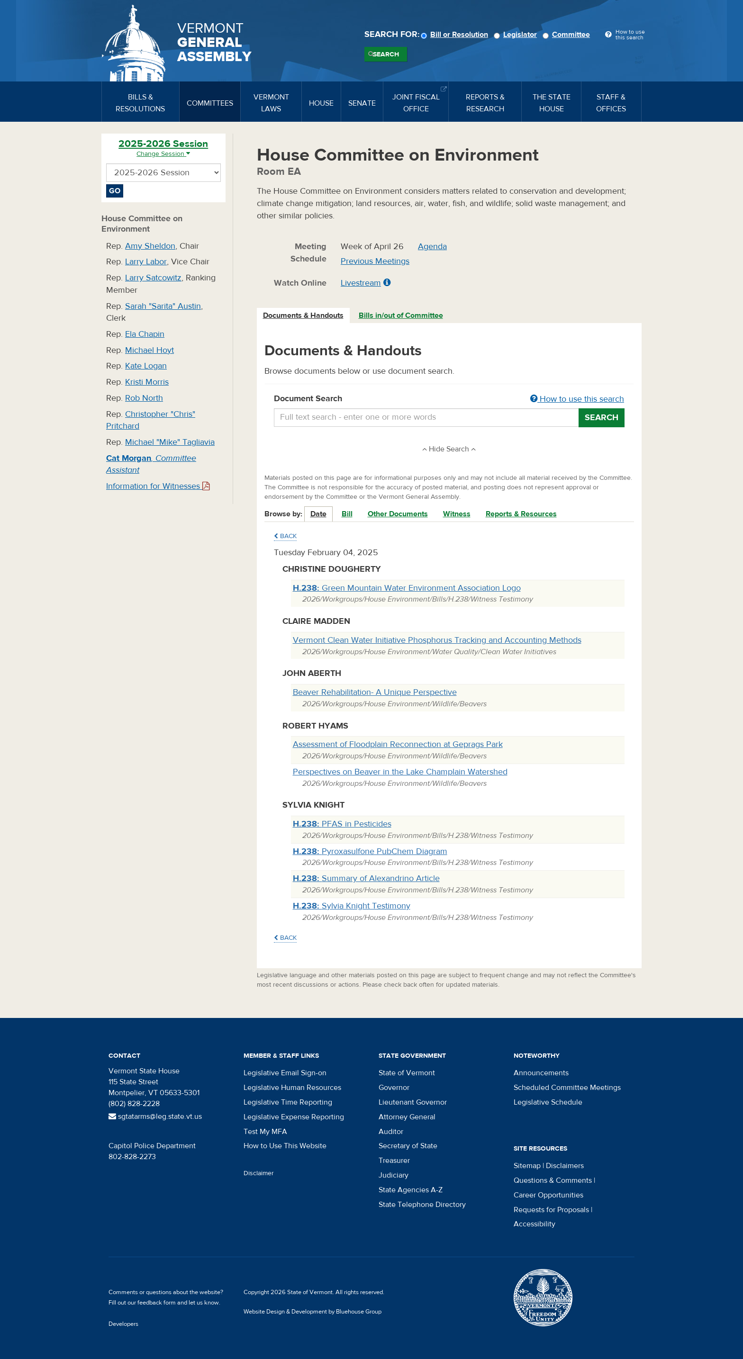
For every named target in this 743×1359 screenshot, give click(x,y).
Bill (347, 514)
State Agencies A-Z (411, 1190)
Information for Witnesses (157, 486)
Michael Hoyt (149, 350)
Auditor (391, 1131)
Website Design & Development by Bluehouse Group (312, 1311)
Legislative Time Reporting (288, 1102)
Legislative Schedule (548, 1102)
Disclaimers (565, 1165)
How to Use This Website (285, 1146)
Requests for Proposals (551, 1210)
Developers (123, 1324)
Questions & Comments (553, 1180)
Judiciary (393, 1175)
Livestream (361, 283)
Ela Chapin (144, 334)
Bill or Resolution (456, 34)
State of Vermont (407, 1073)
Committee (567, 34)
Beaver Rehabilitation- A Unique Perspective (375, 692)
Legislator (517, 34)
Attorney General (407, 1117)
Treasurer (394, 1160)
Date (318, 514)
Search (386, 54)
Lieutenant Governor (413, 1102)
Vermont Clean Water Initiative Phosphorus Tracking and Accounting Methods (437, 640)
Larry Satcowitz (153, 277)
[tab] (304, 316)
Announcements (541, 1073)
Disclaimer (259, 1173)
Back (285, 536)
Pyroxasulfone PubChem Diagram (370, 851)
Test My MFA (265, 1131)
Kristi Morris (147, 382)
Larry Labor (146, 261)
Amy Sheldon (150, 246)
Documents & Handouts (303, 315)
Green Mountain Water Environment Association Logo (407, 588)
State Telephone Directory (422, 1204)
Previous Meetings (375, 261)
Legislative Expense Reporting (294, 1117)
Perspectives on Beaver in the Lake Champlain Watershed (400, 771)
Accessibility (534, 1224)
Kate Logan (146, 365)
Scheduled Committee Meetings (567, 1087)
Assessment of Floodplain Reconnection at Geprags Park (398, 744)
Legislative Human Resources (292, 1087)
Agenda (432, 246)
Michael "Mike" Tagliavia (170, 442)
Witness (457, 514)
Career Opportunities (548, 1195)
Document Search (449, 399)
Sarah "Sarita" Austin (163, 306)
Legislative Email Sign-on (285, 1073)
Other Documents (398, 514)
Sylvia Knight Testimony (351, 905)
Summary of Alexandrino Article (366, 878)
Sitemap (527, 1165)
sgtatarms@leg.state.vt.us (155, 1116)
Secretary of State (408, 1146)
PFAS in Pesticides (342, 824)
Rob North (144, 398)
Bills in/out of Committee (401, 315)
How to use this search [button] (577, 399)
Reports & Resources (521, 514)
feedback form (156, 1302)
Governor (394, 1087)
